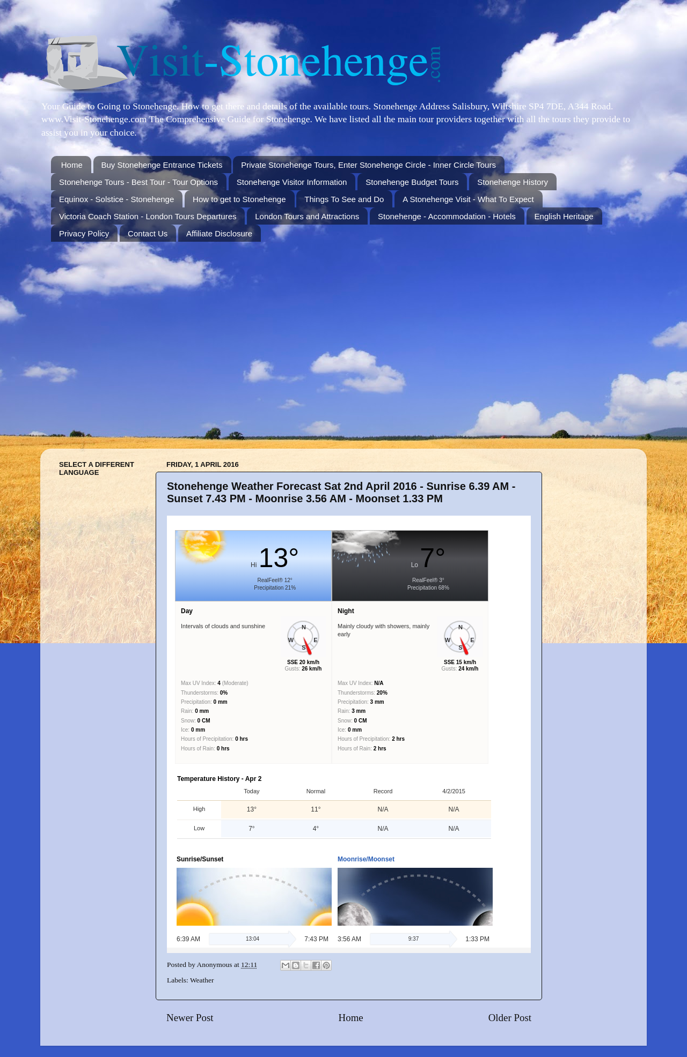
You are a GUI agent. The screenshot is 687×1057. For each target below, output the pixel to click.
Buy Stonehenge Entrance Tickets (162, 164)
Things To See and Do (344, 199)
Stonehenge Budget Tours (412, 182)
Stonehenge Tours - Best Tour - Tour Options (138, 182)
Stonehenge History (512, 182)
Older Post (509, 1017)
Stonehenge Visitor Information (292, 182)
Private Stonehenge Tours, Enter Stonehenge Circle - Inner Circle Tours (368, 164)
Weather (202, 980)
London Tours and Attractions (307, 216)
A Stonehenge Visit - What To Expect (468, 199)
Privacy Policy (84, 233)
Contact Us (147, 233)
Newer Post (190, 1017)
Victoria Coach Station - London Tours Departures (147, 216)
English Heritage (564, 216)
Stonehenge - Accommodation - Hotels (447, 216)
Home (72, 164)
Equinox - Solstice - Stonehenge (116, 199)
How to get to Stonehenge (239, 199)
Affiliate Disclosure (219, 233)
